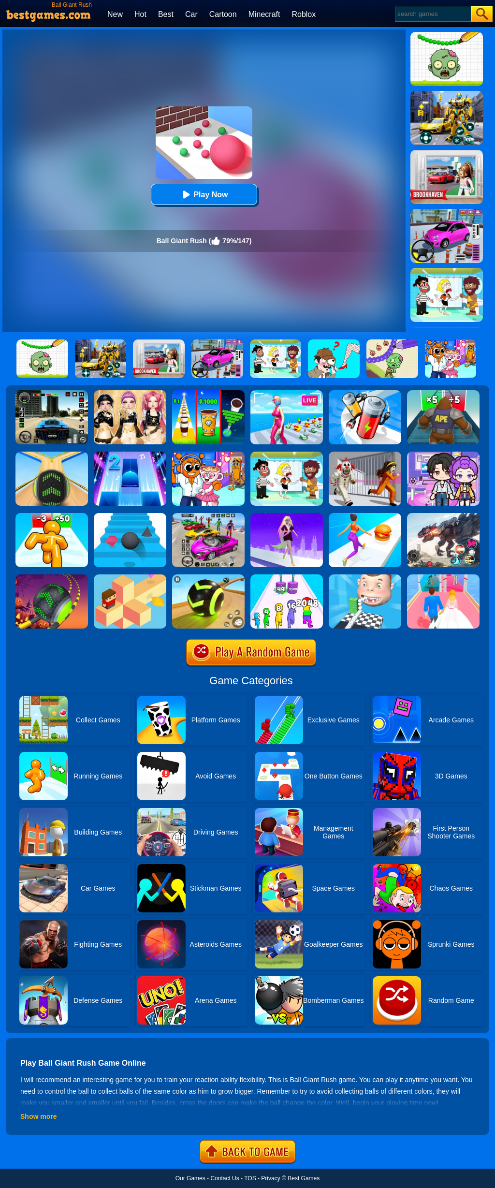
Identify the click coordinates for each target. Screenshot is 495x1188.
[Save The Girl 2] (286, 455)
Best (166, 14)
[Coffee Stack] (208, 393)
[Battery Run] (365, 393)
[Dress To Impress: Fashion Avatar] (130, 393)
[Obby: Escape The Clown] (365, 455)
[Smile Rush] (365, 577)
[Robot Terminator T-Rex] (443, 516)
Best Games (304, 1178)
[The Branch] (130, 577)
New (115, 14)
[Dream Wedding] (443, 577)
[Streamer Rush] (286, 393)
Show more (38, 1116)
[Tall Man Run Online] (51, 516)
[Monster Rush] (443, 393)
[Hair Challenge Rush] (286, 516)
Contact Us (224, 1178)
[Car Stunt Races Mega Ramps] (208, 516)
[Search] (432, 14)
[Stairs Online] (130, 516)
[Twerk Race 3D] (365, 516)
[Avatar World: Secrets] (443, 455)
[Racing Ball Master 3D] (208, 577)
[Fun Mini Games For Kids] (208, 455)
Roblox (303, 14)
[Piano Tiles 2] (130, 455)
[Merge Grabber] (286, 577)
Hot (140, 14)
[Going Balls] (51, 455)
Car (191, 14)
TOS (250, 1178)
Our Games (190, 1178)
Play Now (204, 195)
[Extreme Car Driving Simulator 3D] (51, 393)
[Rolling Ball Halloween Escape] (51, 577)
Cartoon (223, 14)
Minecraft (264, 14)
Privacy (270, 1178)
